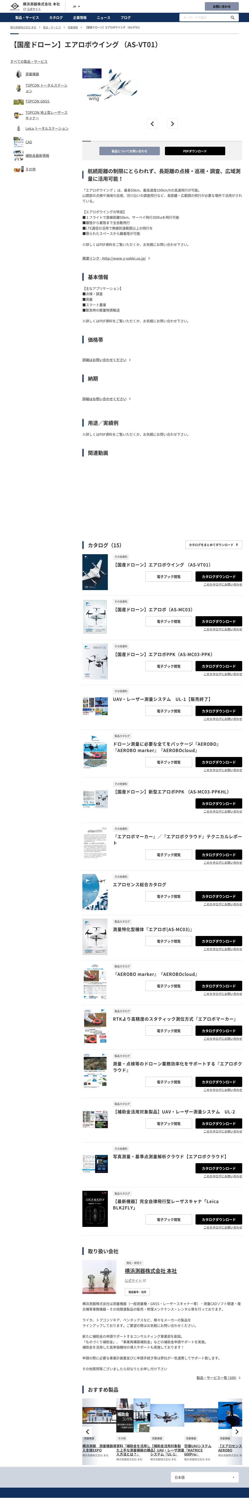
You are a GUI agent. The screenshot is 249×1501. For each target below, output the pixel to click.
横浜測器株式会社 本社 (151, 1270)
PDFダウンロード (195, 151)
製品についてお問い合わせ (129, 151)
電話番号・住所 (137, 1292)
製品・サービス (27, 17)
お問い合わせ (222, 6)
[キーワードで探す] (233, 17)
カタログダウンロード (219, 576)
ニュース (103, 17)
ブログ (126, 17)
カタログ (56, 17)
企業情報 (80, 17)
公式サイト (32, 9)
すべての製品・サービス (29, 61)
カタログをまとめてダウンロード (214, 545)
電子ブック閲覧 (169, 576)
